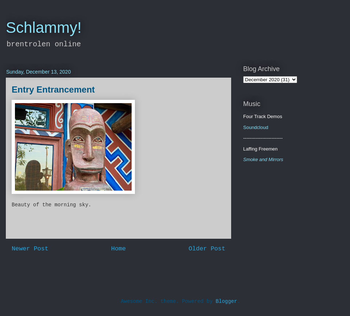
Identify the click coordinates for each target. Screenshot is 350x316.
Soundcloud (255, 127)
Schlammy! (44, 27)
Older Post (206, 248)
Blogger (226, 301)
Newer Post (30, 248)
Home (118, 248)
